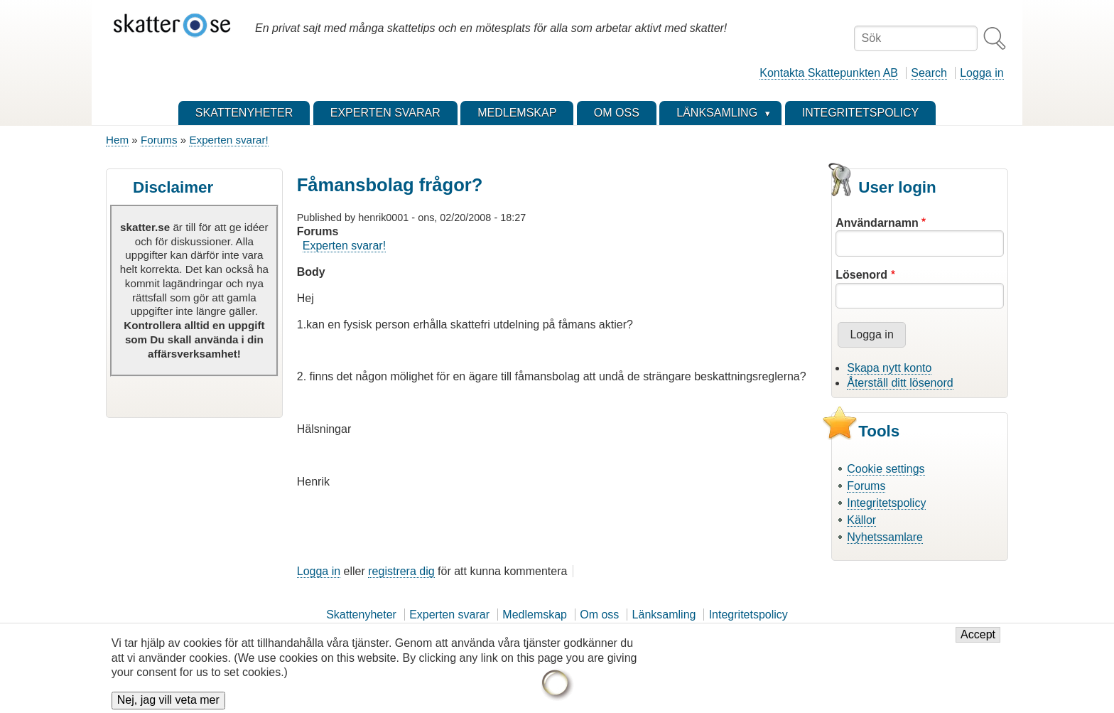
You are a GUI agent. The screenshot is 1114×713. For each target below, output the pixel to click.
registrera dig (401, 571)
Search (929, 73)
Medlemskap (534, 615)
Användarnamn (877, 223)
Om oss (599, 615)
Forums (159, 140)
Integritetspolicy (886, 503)
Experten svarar (449, 615)
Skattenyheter (361, 615)
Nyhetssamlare (885, 537)
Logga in (981, 73)
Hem (117, 140)
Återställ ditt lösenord (900, 383)
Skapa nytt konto (889, 368)
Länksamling (664, 615)
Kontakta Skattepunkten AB (828, 73)
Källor (861, 520)
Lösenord (861, 275)
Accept (978, 642)
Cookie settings (885, 469)
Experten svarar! (228, 140)
